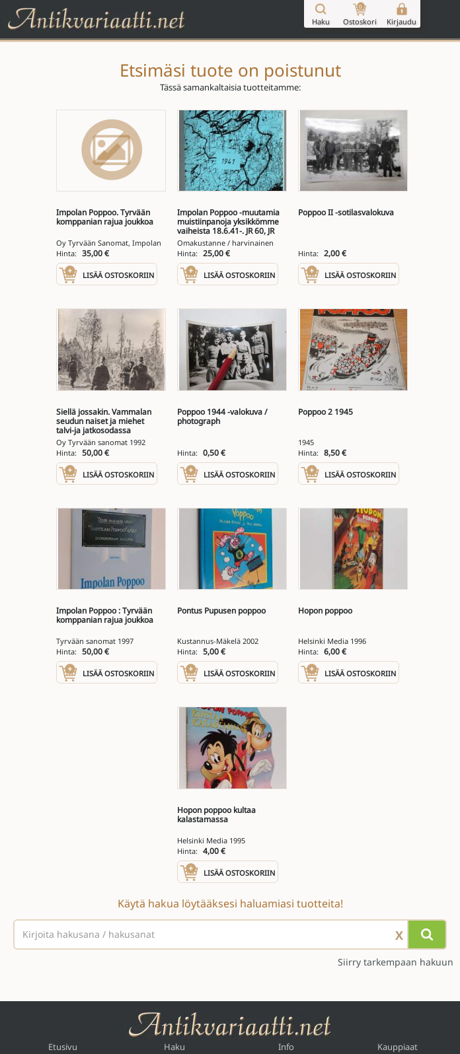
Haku (174, 1047)
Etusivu (62, 1047)
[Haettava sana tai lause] (230, 934)
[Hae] (427, 934)
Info (286, 1047)
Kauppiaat (397, 1047)
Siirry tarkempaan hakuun (395, 962)
